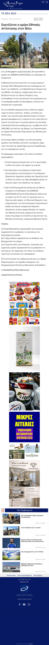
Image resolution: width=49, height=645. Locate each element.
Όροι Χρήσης (38, 575)
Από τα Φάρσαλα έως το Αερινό (30, 527)
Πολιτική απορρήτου (25, 575)
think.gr (31, 643)
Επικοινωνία (11, 575)
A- (38, 19)
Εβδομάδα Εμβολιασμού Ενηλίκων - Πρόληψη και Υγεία (32, 564)
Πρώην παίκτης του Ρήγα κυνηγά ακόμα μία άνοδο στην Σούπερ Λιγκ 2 (32, 540)
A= (41, 19)
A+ (35, 19)
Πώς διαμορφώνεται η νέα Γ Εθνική (32, 552)
